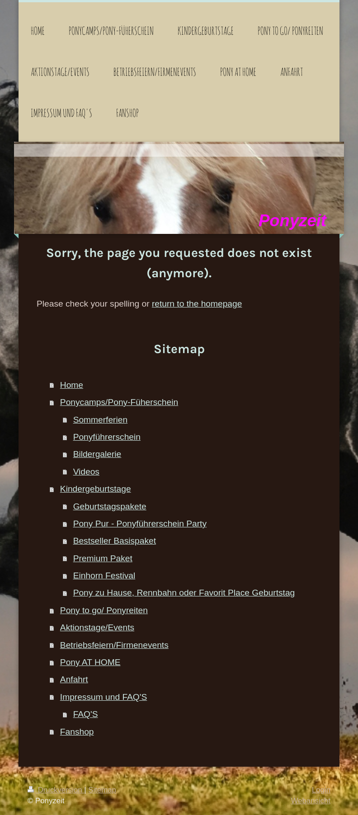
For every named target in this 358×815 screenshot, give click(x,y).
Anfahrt (74, 679)
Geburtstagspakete (109, 506)
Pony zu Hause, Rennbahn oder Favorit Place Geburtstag (184, 592)
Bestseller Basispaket (114, 540)
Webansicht (310, 800)
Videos (86, 471)
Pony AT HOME (90, 662)
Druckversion (56, 790)
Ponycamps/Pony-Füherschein (119, 402)
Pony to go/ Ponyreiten (104, 610)
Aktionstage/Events (97, 627)
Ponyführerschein (107, 437)
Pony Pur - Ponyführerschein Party (140, 523)
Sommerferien (100, 419)
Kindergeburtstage (95, 489)
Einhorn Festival (104, 575)
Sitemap (102, 790)
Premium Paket (102, 558)
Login (321, 790)
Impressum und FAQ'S (103, 697)
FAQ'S (85, 714)
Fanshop (77, 731)
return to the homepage (197, 303)
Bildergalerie (97, 454)
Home (71, 385)
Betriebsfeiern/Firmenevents (114, 645)
